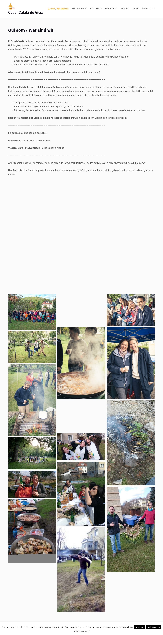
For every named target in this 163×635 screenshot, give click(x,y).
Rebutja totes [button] (154, 627)
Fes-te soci (147, 9)
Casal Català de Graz (25, 12)
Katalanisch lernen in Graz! (103, 9)
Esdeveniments (79, 9)
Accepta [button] (139, 627)
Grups (135, 9)
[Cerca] (154, 9)
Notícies (125, 9)
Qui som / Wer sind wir (58, 9)
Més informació (81, 631)
